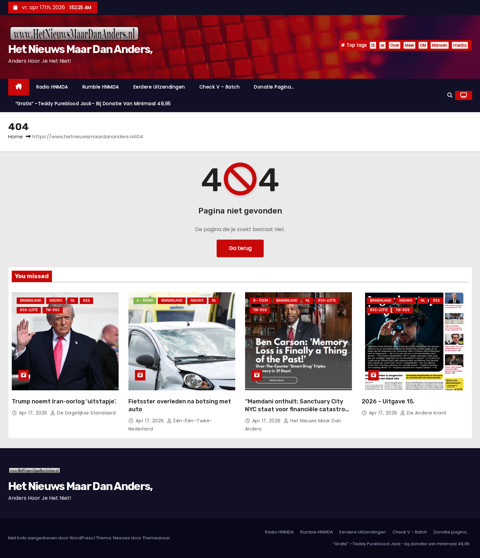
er (382, 45)
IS (373, 45)
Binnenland (30, 300)
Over (394, 45)
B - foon (260, 300)
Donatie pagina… (274, 87)
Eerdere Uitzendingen (159, 87)
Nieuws (55, 300)
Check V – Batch (219, 87)
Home (15, 136)
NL (73, 300)
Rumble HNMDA (100, 87)
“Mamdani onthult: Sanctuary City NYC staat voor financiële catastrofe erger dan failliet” (298, 409)
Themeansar (156, 538)
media (460, 45)
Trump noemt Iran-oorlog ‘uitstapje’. (64, 401)
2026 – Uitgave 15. (388, 401)
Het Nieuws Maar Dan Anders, (80, 49)
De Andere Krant (423, 413)
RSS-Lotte (29, 310)
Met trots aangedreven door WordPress (51, 538)
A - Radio (145, 300)
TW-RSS (52, 310)
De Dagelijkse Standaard (83, 413)
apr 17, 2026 (34, 413)
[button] (450, 95)
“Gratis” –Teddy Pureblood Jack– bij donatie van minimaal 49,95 (93, 103)
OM (423, 45)
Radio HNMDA (52, 87)
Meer (409, 45)
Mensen (439, 45)
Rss (86, 300)
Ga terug (240, 248)
